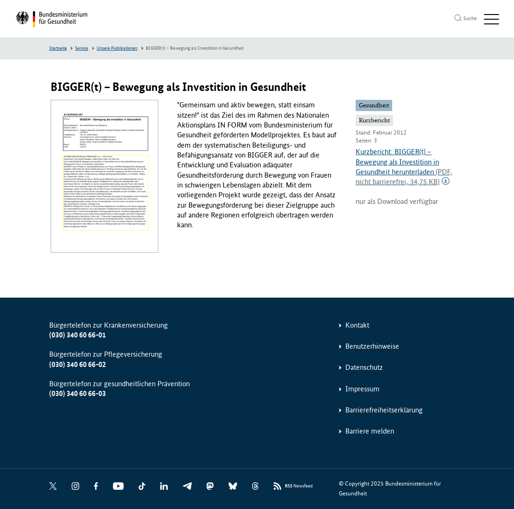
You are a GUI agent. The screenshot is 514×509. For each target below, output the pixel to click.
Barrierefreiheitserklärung (384, 409)
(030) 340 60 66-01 (77, 334)
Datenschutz (364, 367)
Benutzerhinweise (372, 346)
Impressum (362, 388)
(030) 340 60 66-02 (77, 364)
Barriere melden (369, 431)
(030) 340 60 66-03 (77, 393)
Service (81, 48)
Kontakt (357, 325)
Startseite (58, 48)
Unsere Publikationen (117, 48)
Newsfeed (299, 486)
